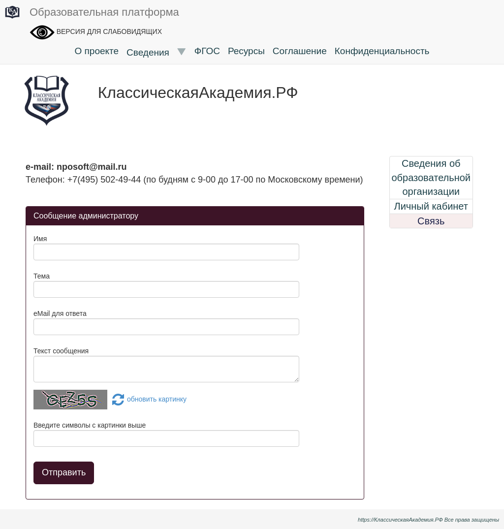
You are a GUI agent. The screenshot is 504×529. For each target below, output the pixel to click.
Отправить (64, 472)
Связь (430, 221)
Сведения (156, 52)
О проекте (96, 51)
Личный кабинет (431, 206)
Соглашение (300, 51)
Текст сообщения (61, 351)
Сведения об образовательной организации (431, 177)
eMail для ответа (60, 313)
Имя (40, 239)
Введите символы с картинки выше (89, 425)
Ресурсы (246, 51)
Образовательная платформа (92, 12)
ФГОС (207, 51)
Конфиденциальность (382, 51)
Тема (41, 276)
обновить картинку (148, 399)
